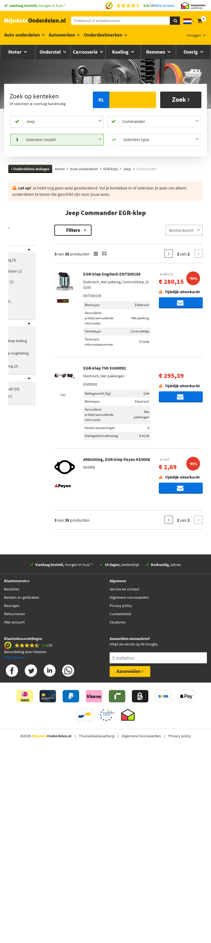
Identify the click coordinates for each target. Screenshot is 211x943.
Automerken (62, 35)
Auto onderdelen (22, 35)
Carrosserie (86, 52)
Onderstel (51, 52)
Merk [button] (18, 252)
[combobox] (64, 121)
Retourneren (14, 822)
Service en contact (124, 798)
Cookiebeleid (120, 822)
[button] (24, 319)
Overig (191, 52)
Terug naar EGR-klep (26, 227)
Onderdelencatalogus (30, 168)
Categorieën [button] (24, 333)
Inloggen (194, 35)
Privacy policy (121, 814)
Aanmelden (129, 880)
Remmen (156, 52)
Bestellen (12, 798)
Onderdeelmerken (103, 35)
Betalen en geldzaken (21, 806)
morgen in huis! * (64, 773)
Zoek (181, 99)
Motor (15, 52)
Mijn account (14, 831)
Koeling (121, 52)
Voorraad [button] (22, 395)
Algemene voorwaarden (129, 806)
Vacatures (118, 831)
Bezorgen (12, 814)
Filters (109, 230)
